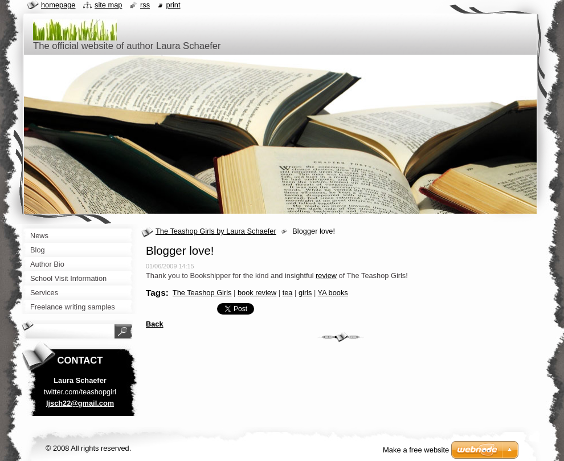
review (326, 275)
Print (173, 5)
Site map (108, 5)
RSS (145, 5)
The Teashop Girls (202, 292)
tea (288, 292)
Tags (156, 292)
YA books (333, 292)
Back (155, 324)
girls (305, 292)
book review (257, 292)
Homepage (58, 5)
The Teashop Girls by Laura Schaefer (216, 231)
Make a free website (416, 450)
